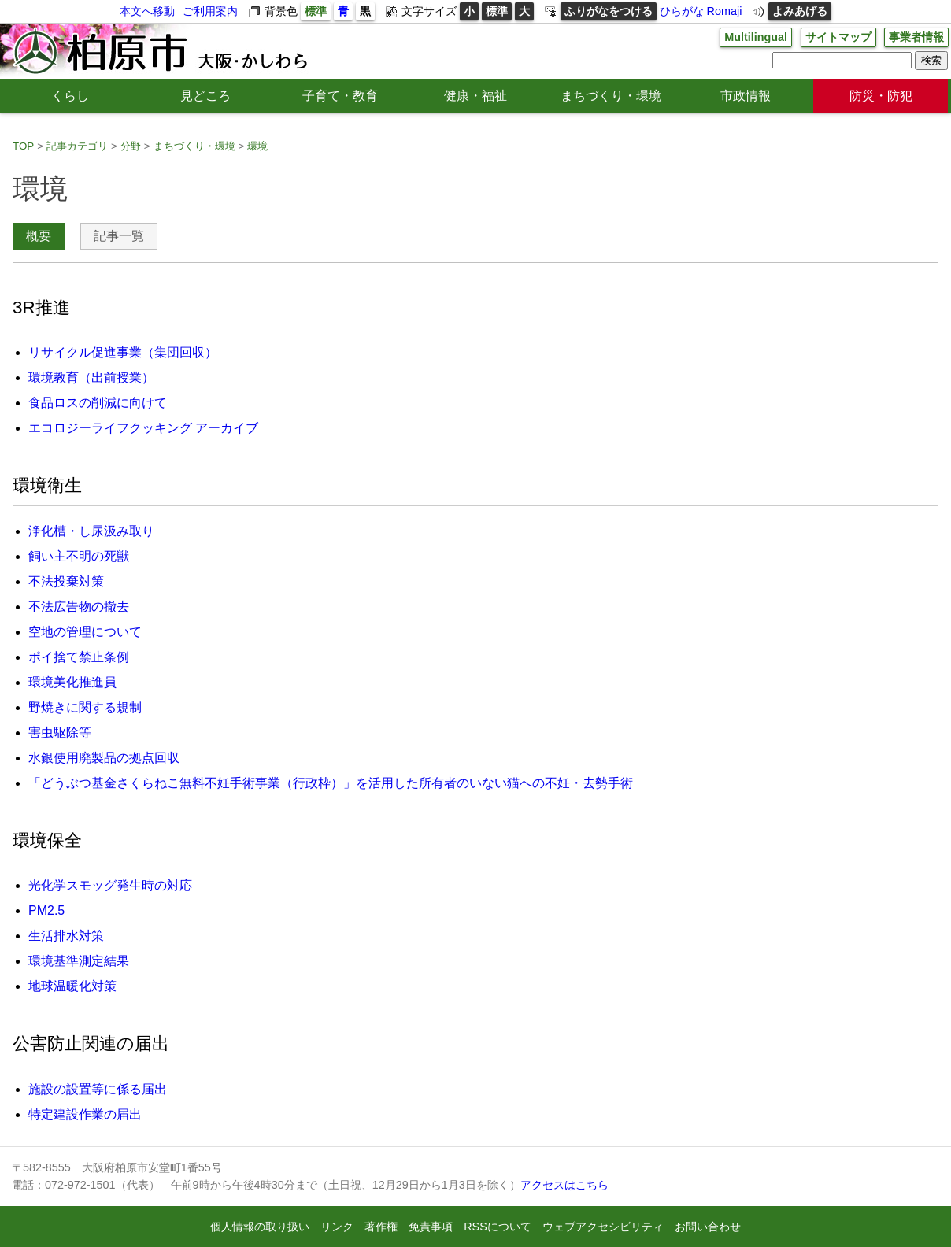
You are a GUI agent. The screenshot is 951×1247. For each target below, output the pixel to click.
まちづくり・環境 (611, 95)
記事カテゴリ (77, 146)
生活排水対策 (66, 935)
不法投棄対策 (66, 581)
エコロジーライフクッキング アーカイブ (143, 428)
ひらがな (682, 11)
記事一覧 (119, 235)
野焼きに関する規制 (85, 707)
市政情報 (745, 95)
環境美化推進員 (72, 682)
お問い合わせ (708, 1226)
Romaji (724, 11)
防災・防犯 (880, 95)
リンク (336, 1226)
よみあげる (799, 11)
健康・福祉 (475, 95)
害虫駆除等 (59, 732)
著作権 (381, 1226)
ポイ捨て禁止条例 (78, 657)
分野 (130, 146)
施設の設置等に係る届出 (97, 1089)
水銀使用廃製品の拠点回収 (103, 757)
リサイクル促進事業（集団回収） (122, 352)
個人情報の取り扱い (259, 1226)
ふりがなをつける (608, 11)
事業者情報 (916, 37)
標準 (316, 11)
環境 (257, 146)
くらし (70, 95)
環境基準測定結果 (78, 961)
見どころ (205, 95)
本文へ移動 (147, 11)
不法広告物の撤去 (78, 606)
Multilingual (755, 37)
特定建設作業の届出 (85, 1114)
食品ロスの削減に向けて (97, 402)
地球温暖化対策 (72, 986)
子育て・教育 (340, 95)
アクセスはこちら (564, 1185)
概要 (38, 235)
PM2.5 (46, 910)
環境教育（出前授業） (91, 377)
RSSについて (497, 1226)
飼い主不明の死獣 (78, 556)
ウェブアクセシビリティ (603, 1226)
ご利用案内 (210, 11)
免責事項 (431, 1226)
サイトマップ (838, 37)
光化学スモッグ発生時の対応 (110, 885)
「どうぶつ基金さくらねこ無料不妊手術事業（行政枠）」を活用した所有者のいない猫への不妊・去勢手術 (330, 783)
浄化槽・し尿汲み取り (91, 531)
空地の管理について (85, 631)
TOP (23, 146)
